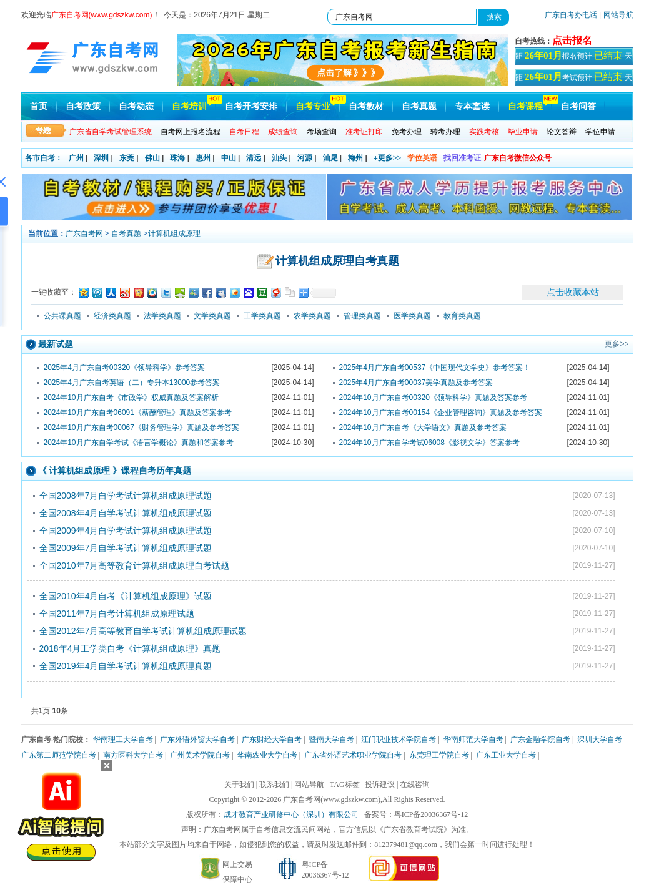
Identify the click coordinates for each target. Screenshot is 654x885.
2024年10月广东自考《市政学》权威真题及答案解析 (131, 397)
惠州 (203, 158)
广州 (76, 158)
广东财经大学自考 (272, 739)
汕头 (279, 158)
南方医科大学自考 (133, 755)
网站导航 (618, 15)
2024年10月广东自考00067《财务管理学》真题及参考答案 (141, 427)
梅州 (355, 158)
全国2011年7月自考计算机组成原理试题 (117, 614)
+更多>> (388, 158)
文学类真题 (212, 315)
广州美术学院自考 (200, 755)
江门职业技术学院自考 (398, 739)
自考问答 (578, 106)
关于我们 (239, 784)
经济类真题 (112, 315)
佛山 (152, 158)
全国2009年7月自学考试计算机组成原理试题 (125, 548)
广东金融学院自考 (540, 739)
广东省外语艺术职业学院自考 (353, 755)
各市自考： (43, 158)
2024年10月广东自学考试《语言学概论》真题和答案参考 (139, 442)
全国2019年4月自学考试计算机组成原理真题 (125, 666)
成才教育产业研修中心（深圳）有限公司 (291, 814)
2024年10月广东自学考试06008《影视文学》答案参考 (429, 442)
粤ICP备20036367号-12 (431, 814)
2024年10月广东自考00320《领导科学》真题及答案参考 (433, 397)
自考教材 (366, 106)
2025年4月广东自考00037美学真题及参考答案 (416, 382)
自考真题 (419, 106)
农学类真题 (312, 315)
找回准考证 (462, 158)
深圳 (101, 158)
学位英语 (422, 158)
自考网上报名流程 (190, 131)
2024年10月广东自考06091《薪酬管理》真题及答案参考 (138, 412)
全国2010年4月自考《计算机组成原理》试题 (125, 596)
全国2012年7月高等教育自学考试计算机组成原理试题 (143, 631)
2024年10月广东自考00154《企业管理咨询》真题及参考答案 (440, 412)
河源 (304, 158)
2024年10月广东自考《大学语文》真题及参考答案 (423, 427)
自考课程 (525, 106)
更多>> (616, 344)
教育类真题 (462, 315)
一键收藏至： (53, 292)
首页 (38, 106)
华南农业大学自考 (267, 755)
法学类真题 (162, 315)
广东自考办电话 (571, 15)
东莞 (126, 158)
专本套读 (472, 106)
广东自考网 (84, 233)
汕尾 (330, 158)
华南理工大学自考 (123, 739)
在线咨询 (415, 784)
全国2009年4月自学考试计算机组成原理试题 (125, 530)
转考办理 (445, 131)
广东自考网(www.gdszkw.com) (331, 799)
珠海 (177, 158)
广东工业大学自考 (506, 755)
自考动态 (136, 106)
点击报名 (572, 40)
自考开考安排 (251, 106)
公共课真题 (62, 315)
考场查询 (322, 131)
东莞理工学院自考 (439, 755)
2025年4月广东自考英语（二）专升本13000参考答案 (132, 382)
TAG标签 (345, 784)
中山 (228, 158)
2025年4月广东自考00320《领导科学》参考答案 (125, 367)
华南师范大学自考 (473, 739)
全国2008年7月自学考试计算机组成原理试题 (125, 496)
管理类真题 (362, 315)
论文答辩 (562, 131)
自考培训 (189, 106)
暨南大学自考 (331, 739)
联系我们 (274, 784)
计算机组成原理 (174, 233)
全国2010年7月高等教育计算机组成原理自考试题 (134, 565)
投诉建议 (380, 784)
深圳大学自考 (599, 739)
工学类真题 (262, 315)
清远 (253, 158)
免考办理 (407, 131)
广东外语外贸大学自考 (197, 739)
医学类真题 (412, 315)
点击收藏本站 (573, 292)
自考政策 (83, 106)
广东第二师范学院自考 (58, 755)
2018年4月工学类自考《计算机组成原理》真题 (130, 648)
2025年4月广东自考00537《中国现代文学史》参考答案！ (435, 367)
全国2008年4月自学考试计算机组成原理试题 (125, 513)
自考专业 (312, 106)
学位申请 (600, 131)
